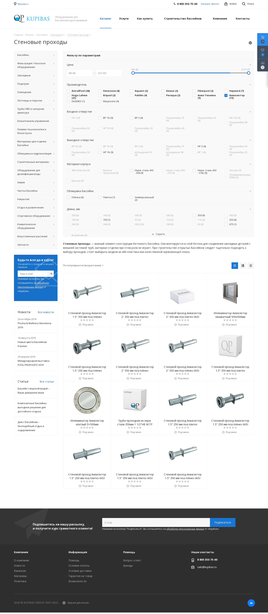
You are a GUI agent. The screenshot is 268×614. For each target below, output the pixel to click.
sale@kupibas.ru (207, 567)
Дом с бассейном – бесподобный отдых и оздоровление (31, 426)
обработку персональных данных (185, 528)
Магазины (20, 576)
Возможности (77, 581)
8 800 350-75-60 (207, 559)
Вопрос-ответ (132, 560)
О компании (21, 560)
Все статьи (47, 381)
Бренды (128, 565)
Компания (21, 552)
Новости (19, 565)
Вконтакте (251, 603)
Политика (20, 581)
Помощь (73, 560)
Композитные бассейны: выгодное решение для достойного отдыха (32, 407)
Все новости (46, 312)
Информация (77, 552)
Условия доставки (80, 571)
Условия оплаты (78, 565)
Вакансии (20, 571)
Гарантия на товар (80, 576)
